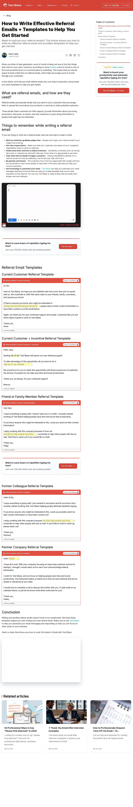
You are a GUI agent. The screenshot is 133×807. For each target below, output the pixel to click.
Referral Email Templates (107, 36)
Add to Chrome (116, 5)
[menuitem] (30, 5)
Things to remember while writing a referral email (113, 32)
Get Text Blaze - (113, 90)
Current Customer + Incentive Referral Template (113, 43)
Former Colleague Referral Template (113, 51)
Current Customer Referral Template (113, 39)
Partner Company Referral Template (112, 54)
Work (39, 5)
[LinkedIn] (74, 55)
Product (29, 5)
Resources (51, 5)
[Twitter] (66, 55)
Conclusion (102, 57)
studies (53, 67)
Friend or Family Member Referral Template (115, 48)
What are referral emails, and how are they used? (114, 27)
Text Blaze (14, 5)
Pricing (64, 5)
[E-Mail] (79, 55)
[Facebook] (70, 55)
